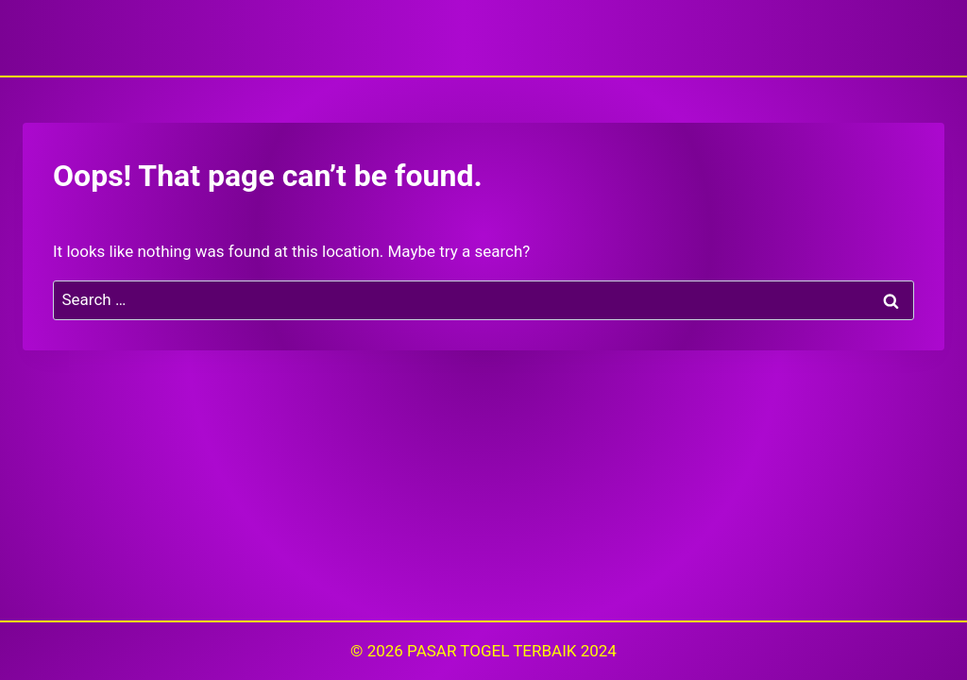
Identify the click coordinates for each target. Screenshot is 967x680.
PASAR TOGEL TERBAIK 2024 (512, 650)
